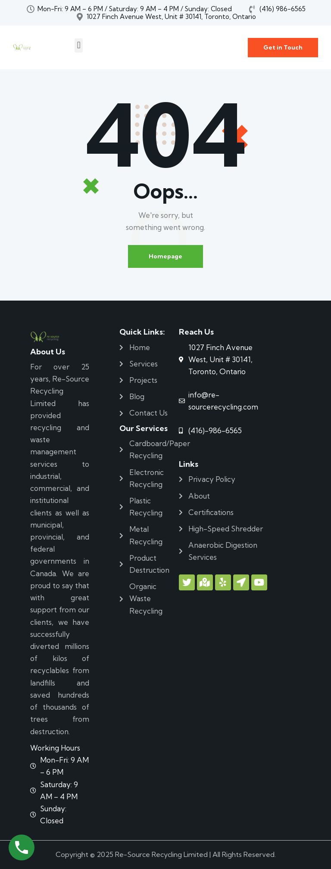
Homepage (165, 256)
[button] (79, 45)
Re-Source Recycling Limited (161, 854)
